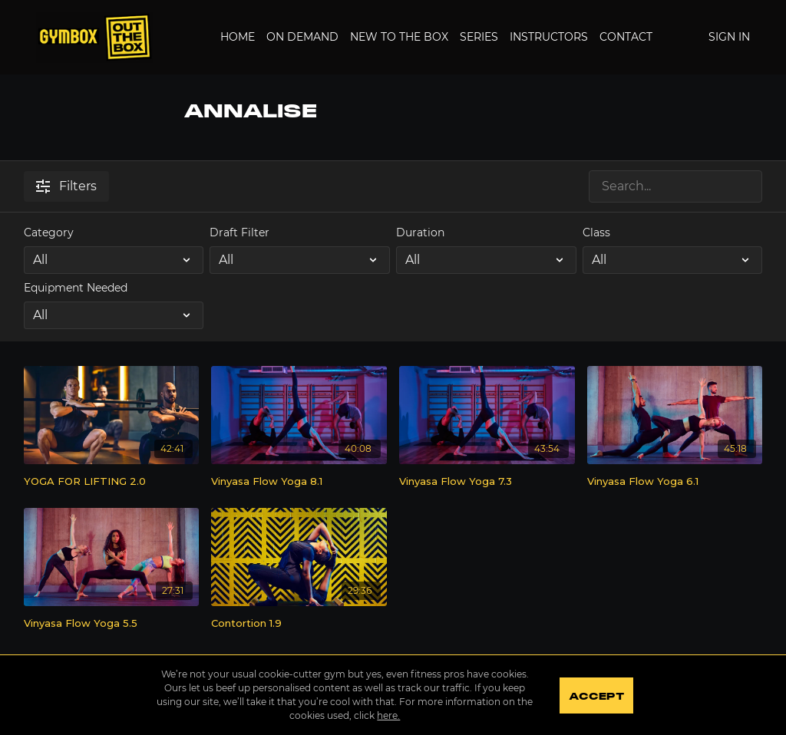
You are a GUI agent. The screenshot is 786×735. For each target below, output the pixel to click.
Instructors (549, 37)
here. (388, 715)
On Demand (302, 37)
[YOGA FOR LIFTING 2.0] (112, 481)
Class (596, 232)
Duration (420, 232)
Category (49, 232)
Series (479, 37)
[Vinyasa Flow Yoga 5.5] (112, 623)
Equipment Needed (75, 288)
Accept (596, 697)
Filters (66, 186)
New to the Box (399, 37)
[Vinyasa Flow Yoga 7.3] (487, 481)
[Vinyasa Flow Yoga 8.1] (299, 481)
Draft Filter (239, 232)
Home (237, 37)
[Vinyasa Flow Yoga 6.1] (675, 481)
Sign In (729, 37)
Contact (625, 37)
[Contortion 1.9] (299, 623)
